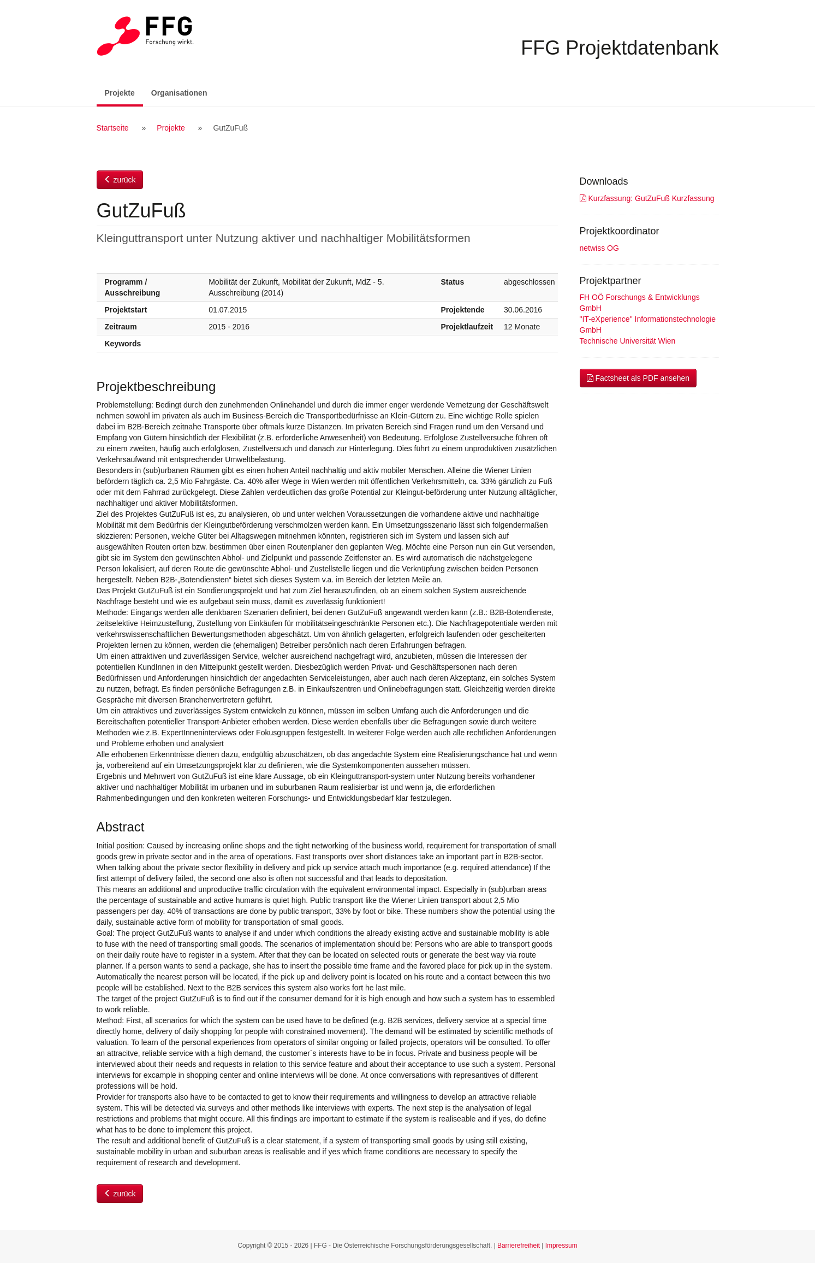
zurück (120, 179)
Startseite (113, 127)
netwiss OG (599, 248)
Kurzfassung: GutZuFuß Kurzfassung (647, 198)
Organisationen (179, 92)
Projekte (124, 92)
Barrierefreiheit (518, 1245)
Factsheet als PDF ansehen (638, 378)
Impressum (561, 1245)
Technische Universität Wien (628, 341)
